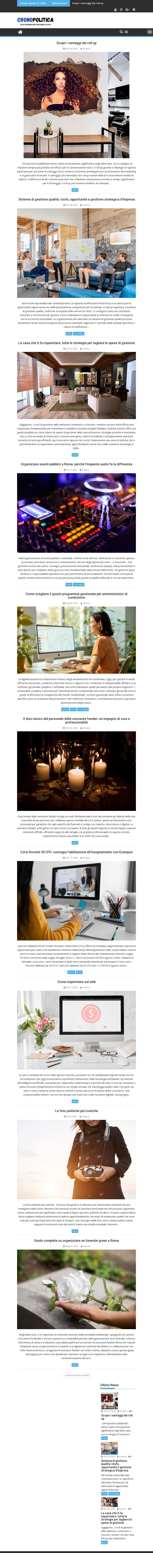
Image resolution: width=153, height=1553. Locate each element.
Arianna (85, 48)
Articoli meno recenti (78, 1375)
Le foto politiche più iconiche (76, 1111)
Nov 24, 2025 (125, 1394)
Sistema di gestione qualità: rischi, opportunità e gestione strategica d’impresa (76, 199)
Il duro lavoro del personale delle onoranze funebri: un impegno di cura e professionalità (76, 720)
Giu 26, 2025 (125, 1434)
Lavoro (65, 709)
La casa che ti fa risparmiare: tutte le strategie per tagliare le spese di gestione (76, 343)
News (75, 190)
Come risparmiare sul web (76, 982)
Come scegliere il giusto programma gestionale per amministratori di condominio (76, 595)
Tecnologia (78, 333)
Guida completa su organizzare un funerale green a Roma (76, 1241)
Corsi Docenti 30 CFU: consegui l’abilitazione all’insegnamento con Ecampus (76, 852)
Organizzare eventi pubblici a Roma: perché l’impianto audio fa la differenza (76, 464)
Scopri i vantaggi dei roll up (87, 3)
